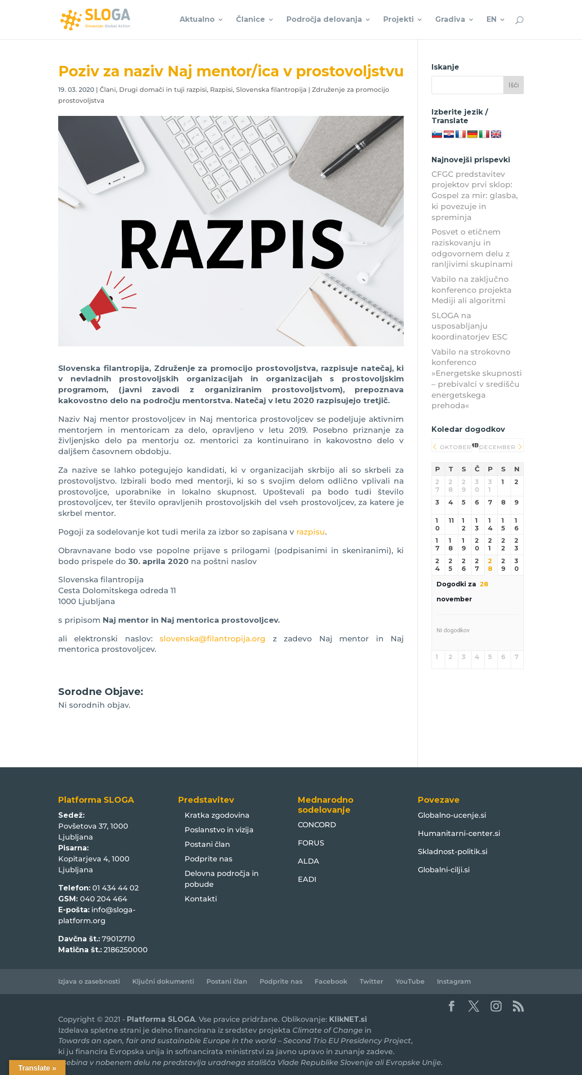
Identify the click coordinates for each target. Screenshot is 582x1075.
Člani (108, 89)
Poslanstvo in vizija (219, 829)
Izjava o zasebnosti (89, 981)
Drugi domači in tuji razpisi (163, 89)
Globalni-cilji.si (444, 869)
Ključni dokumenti (163, 981)
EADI (307, 879)
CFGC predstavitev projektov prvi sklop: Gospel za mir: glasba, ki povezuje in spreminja (474, 196)
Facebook (331, 981)
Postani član (207, 844)
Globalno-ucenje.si (452, 815)
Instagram (454, 981)
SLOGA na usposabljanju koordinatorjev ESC (469, 326)
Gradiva (450, 20)
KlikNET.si (348, 1019)
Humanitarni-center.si (459, 833)
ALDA (308, 861)
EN (492, 20)
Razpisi (221, 89)
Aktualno (197, 20)
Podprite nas (208, 859)
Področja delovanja (324, 20)
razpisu (310, 531)
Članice (250, 20)
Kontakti (201, 899)
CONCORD (317, 824)
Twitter (371, 981)
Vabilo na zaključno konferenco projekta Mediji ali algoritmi (471, 290)
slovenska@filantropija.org (213, 638)
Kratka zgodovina (217, 815)
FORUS (311, 843)
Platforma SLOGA (161, 1019)
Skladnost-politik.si (452, 851)
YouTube (410, 981)
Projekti (398, 20)
